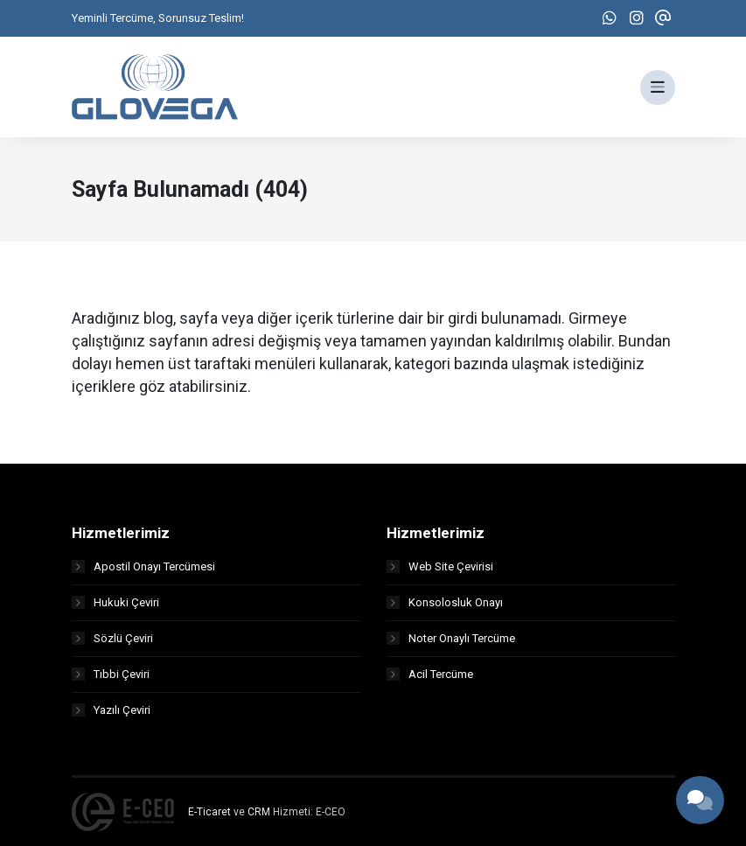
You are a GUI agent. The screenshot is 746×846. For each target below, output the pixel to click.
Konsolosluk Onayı (445, 602)
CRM (259, 812)
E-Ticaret (209, 812)
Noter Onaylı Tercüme (451, 638)
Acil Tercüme (430, 674)
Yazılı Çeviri (111, 710)
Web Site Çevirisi (440, 566)
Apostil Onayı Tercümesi (143, 566)
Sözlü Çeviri (112, 638)
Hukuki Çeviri (115, 602)
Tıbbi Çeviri (111, 674)
